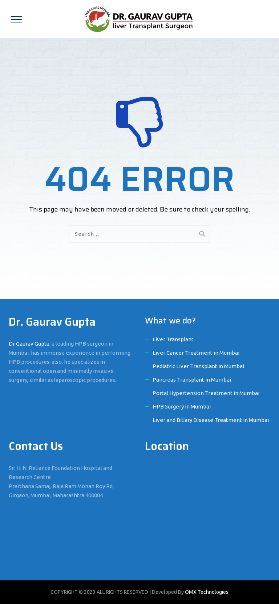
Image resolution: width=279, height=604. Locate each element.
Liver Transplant (173, 339)
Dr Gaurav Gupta (29, 344)
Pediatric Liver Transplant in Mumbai (198, 366)
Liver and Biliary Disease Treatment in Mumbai (211, 420)
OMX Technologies (207, 592)
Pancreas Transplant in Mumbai (192, 380)
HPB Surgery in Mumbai (182, 406)
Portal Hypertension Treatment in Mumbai (206, 393)
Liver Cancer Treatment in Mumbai (196, 353)
